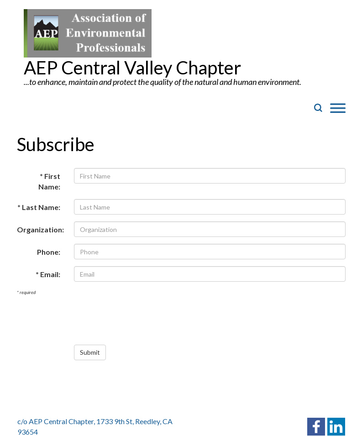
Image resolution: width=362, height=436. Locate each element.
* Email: (48, 274)
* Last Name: (38, 207)
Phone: (48, 251)
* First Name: (49, 181)
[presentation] (143, 320)
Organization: (40, 229)
